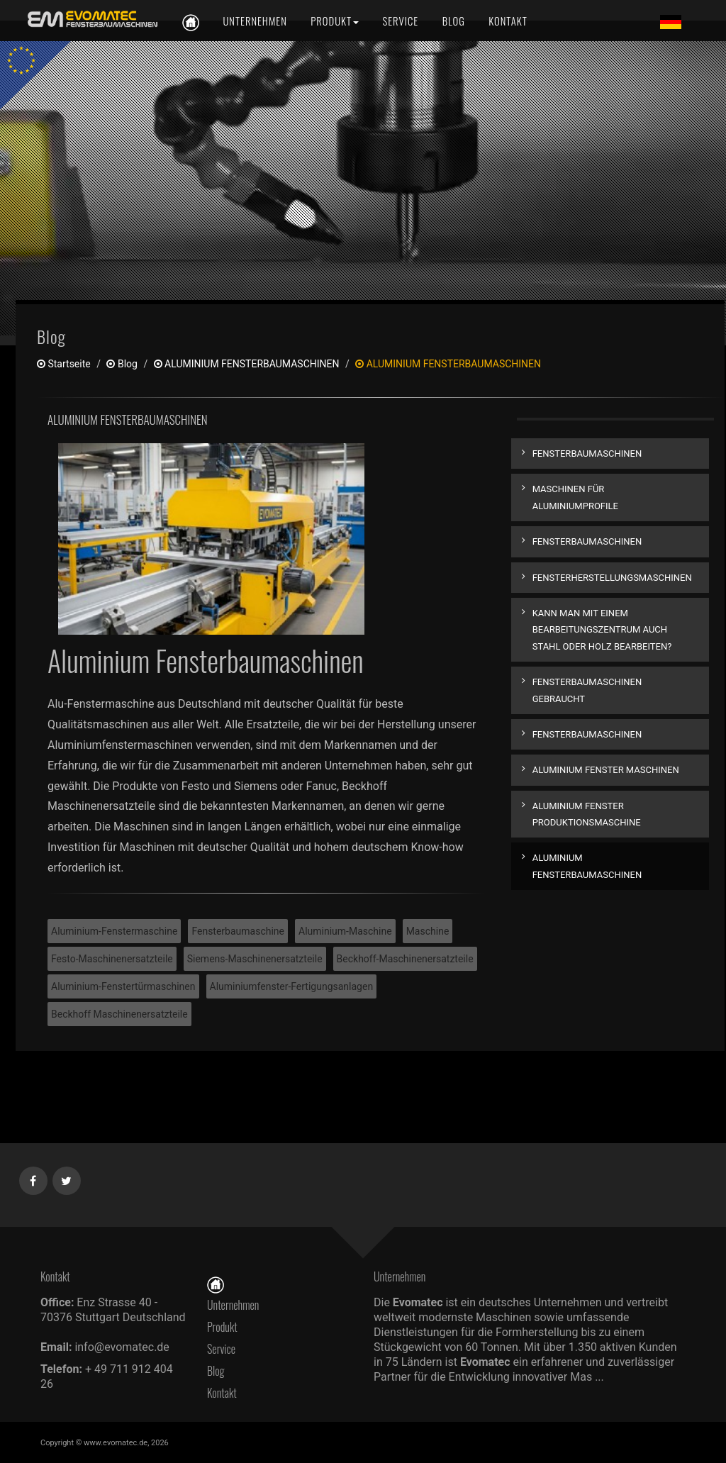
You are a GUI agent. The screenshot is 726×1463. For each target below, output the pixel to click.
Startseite (64, 363)
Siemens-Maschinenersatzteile (255, 958)
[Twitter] (67, 1178)
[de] (90, 19)
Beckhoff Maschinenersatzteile (119, 1014)
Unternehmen (233, 1304)
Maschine (427, 931)
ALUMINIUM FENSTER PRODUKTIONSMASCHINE (586, 814)
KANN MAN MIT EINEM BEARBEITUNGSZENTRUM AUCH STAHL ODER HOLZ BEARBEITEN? (602, 630)
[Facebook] (33, 1178)
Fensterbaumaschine (237, 931)
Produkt (222, 1326)
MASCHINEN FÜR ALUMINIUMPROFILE (575, 497)
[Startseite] (215, 1283)
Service (221, 1348)
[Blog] (454, 21)
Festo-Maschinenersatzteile (112, 958)
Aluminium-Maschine (345, 931)
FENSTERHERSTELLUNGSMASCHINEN (612, 577)
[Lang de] (670, 21)
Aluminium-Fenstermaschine (114, 931)
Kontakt (225, 1392)
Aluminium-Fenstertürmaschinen (123, 986)
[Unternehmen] (254, 21)
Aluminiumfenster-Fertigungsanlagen (292, 986)
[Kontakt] (506, 21)
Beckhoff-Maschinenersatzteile (405, 958)
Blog (121, 363)
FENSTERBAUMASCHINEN (587, 453)
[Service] (401, 21)
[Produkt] (334, 21)
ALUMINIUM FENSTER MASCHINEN (605, 769)
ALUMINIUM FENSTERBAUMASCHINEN (247, 363)
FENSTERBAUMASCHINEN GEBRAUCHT (587, 690)
